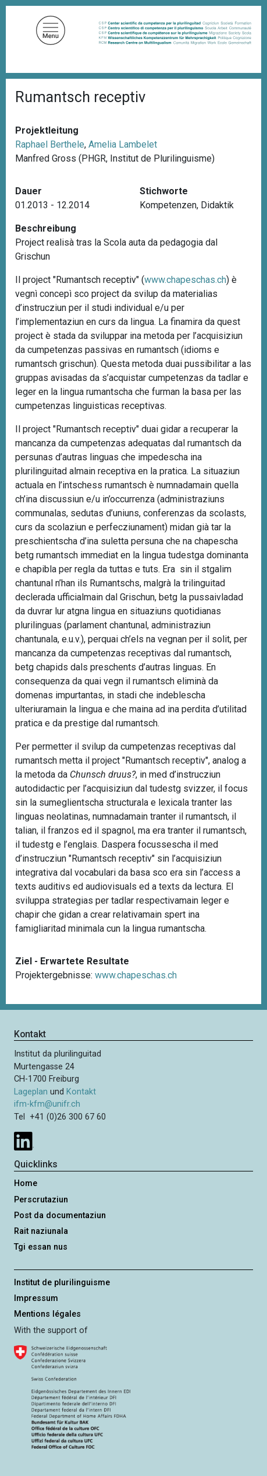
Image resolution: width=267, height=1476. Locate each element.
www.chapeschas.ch (185, 279)
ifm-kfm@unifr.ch (47, 1104)
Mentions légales (47, 1314)
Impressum (36, 1298)
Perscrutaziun (41, 1200)
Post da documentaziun (60, 1215)
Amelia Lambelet (122, 144)
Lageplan (31, 1092)
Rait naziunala (41, 1231)
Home (25, 1183)
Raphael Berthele (49, 144)
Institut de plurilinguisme (62, 1283)
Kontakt (81, 1092)
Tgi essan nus (40, 1247)
